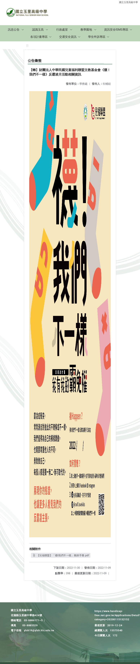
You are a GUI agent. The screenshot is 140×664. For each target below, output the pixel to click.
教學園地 (86, 29)
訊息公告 (13, 29)
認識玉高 (38, 29)
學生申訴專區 (96, 36)
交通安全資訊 (67, 36)
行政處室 (62, 29)
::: (27, 45)
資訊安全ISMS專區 (116, 29)
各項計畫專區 (39, 36)
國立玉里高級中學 (128, 2)
